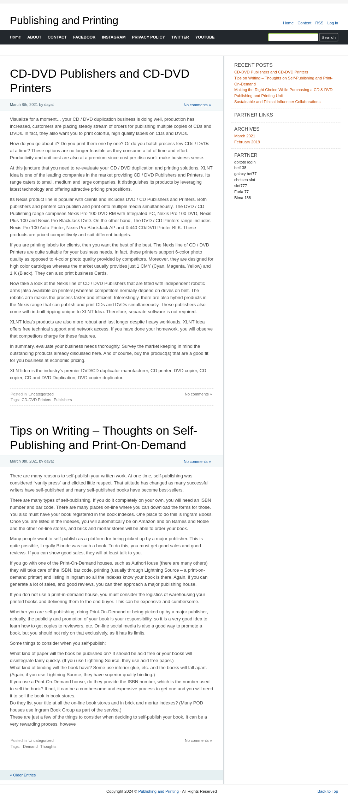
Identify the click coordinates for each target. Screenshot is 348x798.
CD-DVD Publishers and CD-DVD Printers (271, 72)
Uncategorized (41, 394)
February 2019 (247, 142)
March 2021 (244, 136)
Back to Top (328, 791)
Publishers (63, 400)
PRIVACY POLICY (148, 37)
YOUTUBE (205, 37)
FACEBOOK (84, 37)
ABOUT (34, 37)
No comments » (197, 105)
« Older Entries (23, 775)
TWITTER (180, 37)
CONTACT (57, 37)
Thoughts (48, 746)
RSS (319, 23)
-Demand (29, 746)
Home (288, 23)
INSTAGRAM (113, 37)
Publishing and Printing (64, 20)
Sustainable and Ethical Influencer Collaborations (277, 102)
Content (304, 23)
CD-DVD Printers (36, 400)
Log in (332, 23)
